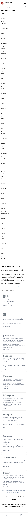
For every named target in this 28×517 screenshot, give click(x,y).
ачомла (3, 241)
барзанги (3, 133)
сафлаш (3, 146)
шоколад (3, 83)
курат (2, 103)
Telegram (14, 501)
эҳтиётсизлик (4, 138)
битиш (2, 61)
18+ (22, 506)
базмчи (3, 143)
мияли (2, 81)
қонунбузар (4, 171)
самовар (3, 148)
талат (2, 41)
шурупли (3, 208)
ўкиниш (3, 101)
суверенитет (4, 256)
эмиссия (3, 151)
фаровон (3, 68)
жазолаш (3, 88)
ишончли (3, 38)
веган (2, 221)
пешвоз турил (4, 153)
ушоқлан (3, 46)
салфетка (3, 226)
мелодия (3, 51)
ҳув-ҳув (3, 21)
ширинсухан (4, 201)
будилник (3, 71)
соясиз (2, 98)
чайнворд (3, 166)
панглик (3, 258)
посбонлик (3, 58)
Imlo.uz (10, 282)
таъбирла (3, 243)
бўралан (3, 66)
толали (2, 78)
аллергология (4, 183)
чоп (2, 31)
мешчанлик (4, 191)
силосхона (3, 206)
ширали (3, 136)
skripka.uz (11, 490)
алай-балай (4, 196)
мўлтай (2, 161)
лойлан (3, 26)
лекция (2, 253)
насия (2, 56)
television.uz (20, 490)
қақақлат (3, 131)
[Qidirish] (25, 7)
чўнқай (2, 111)
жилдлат (3, 48)
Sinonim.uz (15, 282)
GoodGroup (13, 506)
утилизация (4, 106)
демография (4, 211)
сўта (2, 168)
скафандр (3, 203)
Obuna (6, 506)
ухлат (2, 223)
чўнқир (2, 128)
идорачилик (4, 186)
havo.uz (19, 492)
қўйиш (2, 86)
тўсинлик (3, 116)
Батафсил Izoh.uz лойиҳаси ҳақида (11, 286)
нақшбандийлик (5, 213)
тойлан (2, 126)
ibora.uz (3, 490)
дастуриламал (4, 156)
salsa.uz (7, 490)
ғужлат (2, 33)
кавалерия (3, 23)
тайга (2, 13)
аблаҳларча (4, 96)
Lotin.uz (6, 282)
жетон (2, 251)
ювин (2, 231)
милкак (3, 216)
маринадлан (4, 236)
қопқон (2, 173)
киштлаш (3, 158)
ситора (2, 91)
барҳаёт (3, 261)
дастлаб (3, 193)
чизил (2, 123)
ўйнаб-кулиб (4, 16)
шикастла (3, 188)
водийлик (3, 93)
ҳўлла (2, 238)
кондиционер (4, 28)
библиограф (4, 43)
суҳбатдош (3, 176)
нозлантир (3, 108)
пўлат (2, 118)
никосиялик (4, 141)
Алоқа (14, 499)
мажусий (3, 218)
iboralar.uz (9, 492)
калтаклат (3, 76)
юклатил (3, 228)
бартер (2, 113)
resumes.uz (14, 492)
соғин (2, 178)
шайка (2, 36)
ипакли (2, 198)
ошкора (3, 163)
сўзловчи (3, 63)
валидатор (3, 181)
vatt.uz (24, 490)
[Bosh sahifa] (7, 3)
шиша (2, 246)
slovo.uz (15, 490)
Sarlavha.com (21, 282)
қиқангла (3, 233)
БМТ (2, 121)
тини (2, 248)
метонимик (3, 53)
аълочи (3, 18)
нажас (2, 73)
